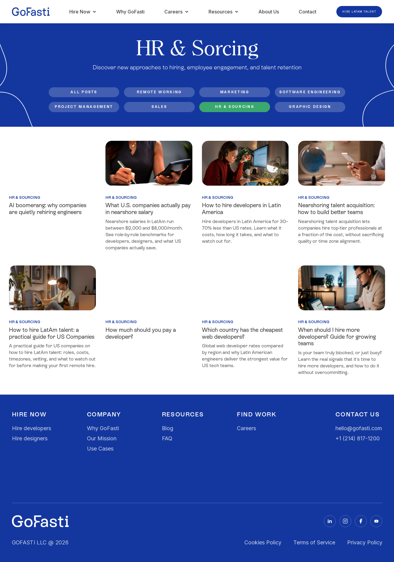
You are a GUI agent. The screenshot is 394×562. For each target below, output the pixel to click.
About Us (268, 12)
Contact (307, 12)
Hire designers (29, 438)
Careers (246, 428)
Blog (167, 428)
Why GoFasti (130, 12)
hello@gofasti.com (358, 428)
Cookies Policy (262, 542)
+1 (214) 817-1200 (357, 438)
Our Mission (101, 438)
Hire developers (31, 428)
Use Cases (100, 448)
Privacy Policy (364, 542)
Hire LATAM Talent (359, 11)
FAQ (167, 438)
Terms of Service (314, 542)
